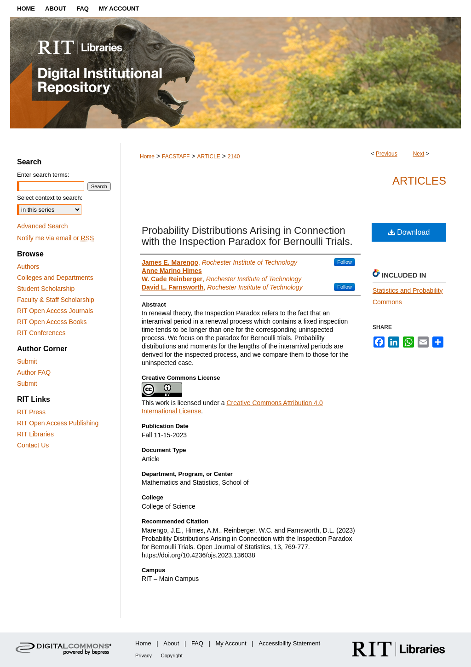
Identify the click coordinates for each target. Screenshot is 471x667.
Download (409, 232)
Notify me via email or (55, 238)
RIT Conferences (41, 332)
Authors (28, 266)
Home (147, 156)
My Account (231, 643)
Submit (27, 361)
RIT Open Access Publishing (57, 423)
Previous (386, 154)
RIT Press (31, 412)
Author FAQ (34, 372)
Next (419, 154)
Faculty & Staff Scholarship (55, 299)
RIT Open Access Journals (55, 310)
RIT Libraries (35, 434)
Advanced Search (42, 226)
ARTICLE (208, 156)
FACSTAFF (176, 156)
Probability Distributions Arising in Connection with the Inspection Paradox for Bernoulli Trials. (247, 236)
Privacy (143, 655)
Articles (419, 180)
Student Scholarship (46, 288)
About (171, 643)
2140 (234, 156)
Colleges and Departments (55, 277)
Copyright (172, 655)
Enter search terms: (43, 174)
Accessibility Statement (289, 643)
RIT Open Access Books (51, 321)
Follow (344, 262)
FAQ (197, 643)
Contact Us (33, 445)
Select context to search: (49, 197)
